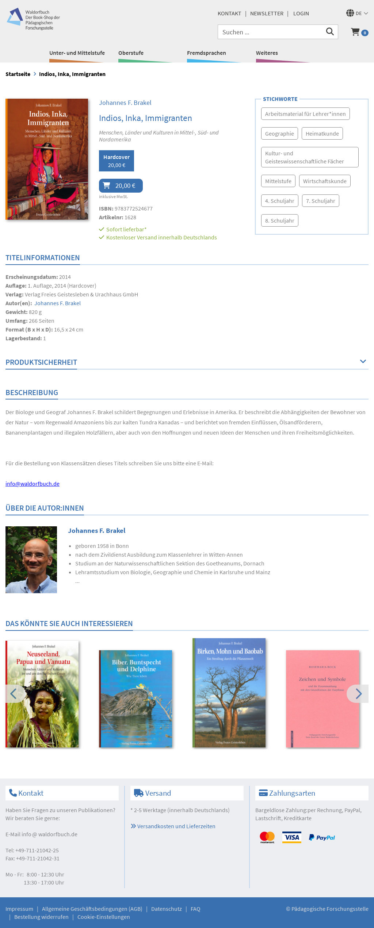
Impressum (19, 908)
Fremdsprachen (206, 52)
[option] (47, 695)
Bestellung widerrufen (41, 916)
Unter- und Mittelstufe (77, 52)
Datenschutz (166, 908)
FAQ (196, 908)
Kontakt (229, 13)
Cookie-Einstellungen (103, 916)
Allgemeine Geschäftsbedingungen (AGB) (92, 908)
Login (301, 13)
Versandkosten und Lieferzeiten (172, 826)
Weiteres (267, 52)
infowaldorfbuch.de (49, 834)
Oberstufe (131, 52)
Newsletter (266, 13)
